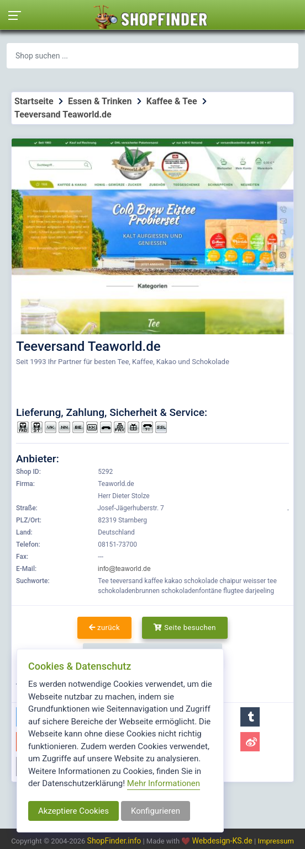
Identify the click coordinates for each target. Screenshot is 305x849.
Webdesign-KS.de (223, 840)
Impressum (275, 841)
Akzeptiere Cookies (73, 811)
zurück (104, 627)
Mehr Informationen (163, 783)
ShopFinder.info (114, 840)
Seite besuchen (185, 627)
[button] (250, 717)
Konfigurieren (155, 811)
